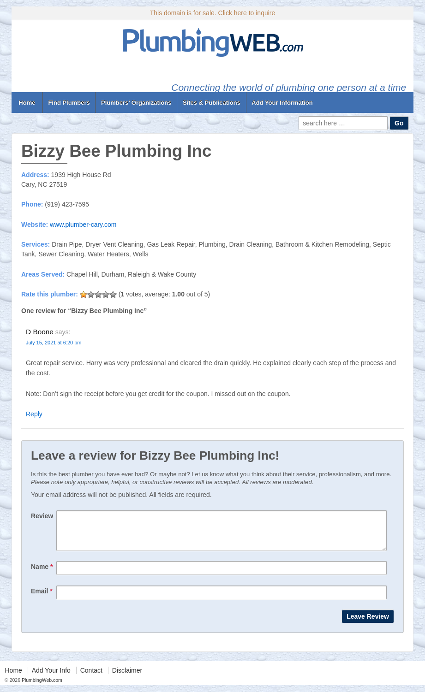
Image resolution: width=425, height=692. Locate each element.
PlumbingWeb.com (41, 687)
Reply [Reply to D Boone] (34, 414)
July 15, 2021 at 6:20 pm (53, 342)
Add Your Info (51, 677)
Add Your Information (281, 102)
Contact (91, 677)
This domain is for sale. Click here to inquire (212, 13)
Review (42, 516)
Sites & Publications (211, 102)
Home (27, 102)
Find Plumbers (69, 102)
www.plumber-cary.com (83, 224)
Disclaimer (127, 677)
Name (42, 573)
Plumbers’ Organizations (136, 102)
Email (42, 598)
